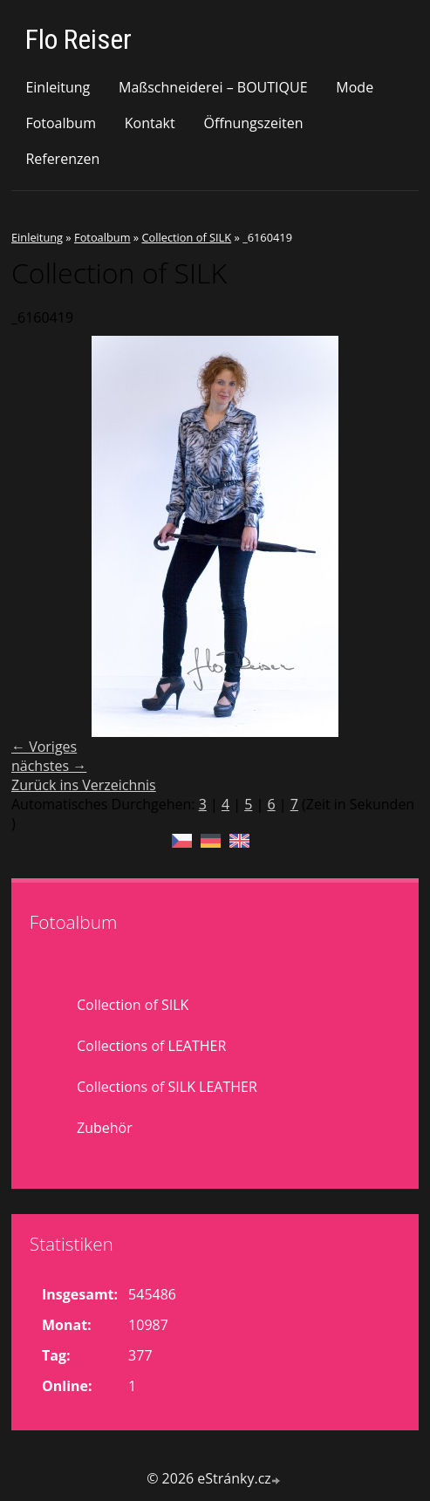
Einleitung (57, 87)
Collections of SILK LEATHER (167, 1086)
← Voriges (44, 746)
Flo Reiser (78, 39)
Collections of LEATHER (151, 1045)
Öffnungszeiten (253, 123)
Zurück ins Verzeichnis (83, 785)
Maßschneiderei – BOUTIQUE (213, 87)
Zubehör (105, 1127)
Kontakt (150, 123)
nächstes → (48, 765)
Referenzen (62, 158)
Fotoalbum (60, 123)
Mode (354, 87)
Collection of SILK (186, 237)
